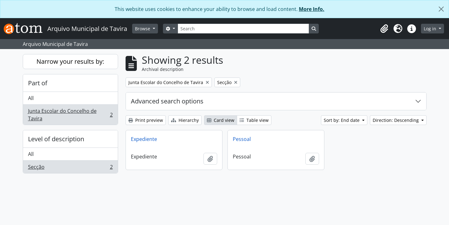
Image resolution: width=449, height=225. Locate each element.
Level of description (56, 139)
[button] (384, 29)
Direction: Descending (396, 120)
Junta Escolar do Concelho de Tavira (70, 115)
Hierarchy (185, 120)
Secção (70, 168)
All (31, 98)
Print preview (145, 120)
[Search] (243, 28)
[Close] (441, 9)
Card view (220, 120)
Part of (37, 83)
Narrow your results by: (70, 61)
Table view (254, 120)
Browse (143, 29)
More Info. (311, 9)
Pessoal (242, 139)
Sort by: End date (342, 120)
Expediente (144, 139)
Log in (430, 29)
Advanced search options (167, 101)
